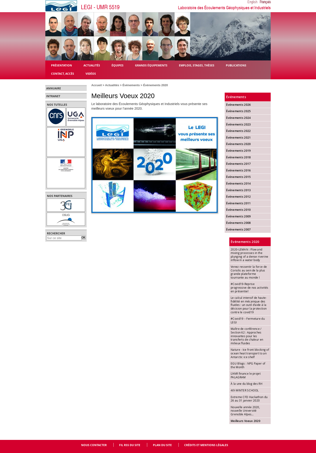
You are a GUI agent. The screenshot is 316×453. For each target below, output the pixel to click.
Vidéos (91, 73)
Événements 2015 (238, 177)
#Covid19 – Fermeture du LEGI (248, 320)
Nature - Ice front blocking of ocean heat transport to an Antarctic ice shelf (250, 353)
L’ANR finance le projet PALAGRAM (246, 375)
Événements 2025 (238, 111)
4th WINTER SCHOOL (245, 390)
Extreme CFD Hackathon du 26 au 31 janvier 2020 (249, 398)
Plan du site (162, 445)
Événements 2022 (238, 131)
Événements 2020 (155, 85)
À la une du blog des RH (246, 383)
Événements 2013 (238, 190)
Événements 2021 (238, 138)
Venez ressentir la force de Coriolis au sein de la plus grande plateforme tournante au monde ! (249, 272)
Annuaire (53, 88)
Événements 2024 (238, 118)
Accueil (96, 85)
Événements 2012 (238, 197)
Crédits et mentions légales (206, 445)
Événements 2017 (238, 164)
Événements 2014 (238, 183)
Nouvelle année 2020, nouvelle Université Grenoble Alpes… (245, 410)
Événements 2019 (238, 151)
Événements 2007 (238, 229)
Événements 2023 (238, 124)
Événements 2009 (238, 216)
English (252, 2)
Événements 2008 (238, 223)
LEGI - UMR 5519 (100, 7)
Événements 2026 (238, 105)
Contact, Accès (62, 73)
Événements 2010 (238, 210)
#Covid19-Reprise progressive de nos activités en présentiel (249, 287)
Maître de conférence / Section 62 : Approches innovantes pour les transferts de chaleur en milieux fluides (247, 336)
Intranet (53, 96)
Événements (131, 85)
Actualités (112, 85)
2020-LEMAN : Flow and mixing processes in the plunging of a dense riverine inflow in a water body (249, 255)
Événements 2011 (238, 203)
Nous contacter (94, 445)
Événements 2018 (238, 157)
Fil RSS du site (129, 445)
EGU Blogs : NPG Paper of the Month (248, 365)
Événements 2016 (238, 170)
